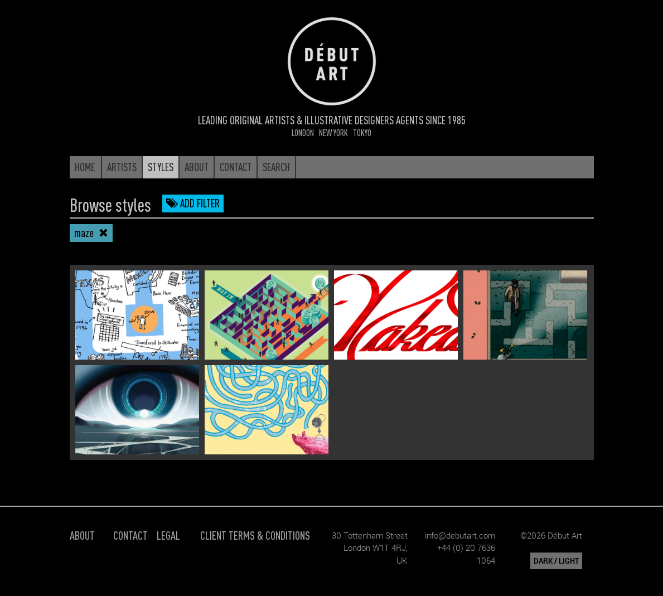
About (82, 534)
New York (333, 132)
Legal (168, 534)
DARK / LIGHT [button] (556, 561)
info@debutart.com (460, 535)
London (303, 132)
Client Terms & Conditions (255, 534)
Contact (130, 534)
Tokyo (362, 132)
